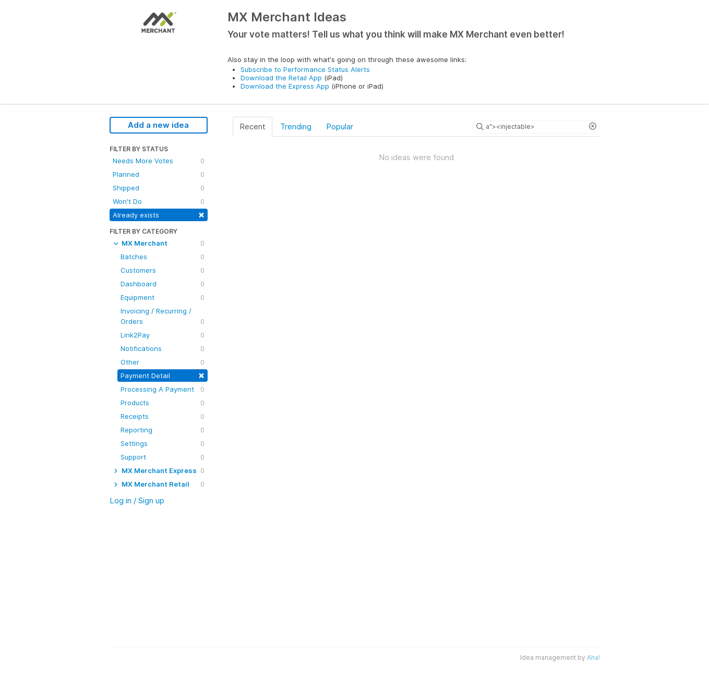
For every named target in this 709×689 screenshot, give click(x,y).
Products (163, 402)
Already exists (159, 214)
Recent (252, 126)
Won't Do (159, 201)
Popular (339, 126)
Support (163, 457)
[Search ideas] (535, 127)
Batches (163, 256)
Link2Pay (163, 335)
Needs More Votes (159, 160)
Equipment (163, 297)
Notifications (163, 348)
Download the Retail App (281, 78)
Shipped (159, 188)
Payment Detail (163, 374)
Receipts (163, 416)
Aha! (593, 657)
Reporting (163, 430)
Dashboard (163, 284)
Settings (163, 443)
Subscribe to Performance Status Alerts (305, 69)
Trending (295, 126)
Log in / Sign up (137, 500)
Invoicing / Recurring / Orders (163, 317)
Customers (163, 270)
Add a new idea (158, 125)
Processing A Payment (163, 389)
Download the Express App (285, 86)
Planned (159, 174)
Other (163, 362)
